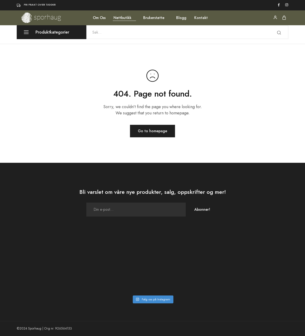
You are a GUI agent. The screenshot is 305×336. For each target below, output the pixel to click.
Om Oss (99, 17)
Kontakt (201, 17)
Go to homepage (152, 131)
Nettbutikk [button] (122, 17)
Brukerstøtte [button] (153, 17)
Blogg (181, 17)
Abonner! (202, 209)
